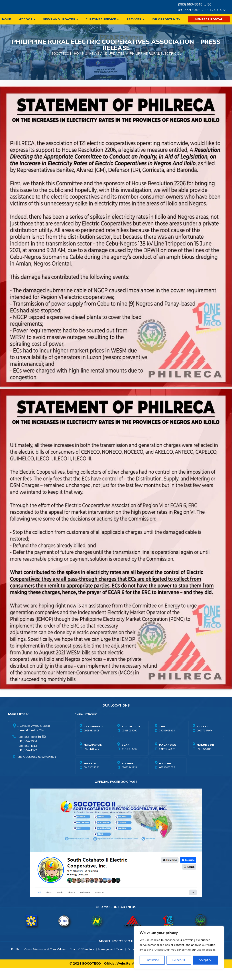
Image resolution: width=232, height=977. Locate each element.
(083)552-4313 (27, 755)
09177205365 (189, 10)
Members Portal (209, 19)
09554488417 (91, 758)
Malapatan (93, 754)
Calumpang (93, 736)
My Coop (25, 19)
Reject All (178, 960)
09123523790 (91, 777)
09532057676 (167, 777)
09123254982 (167, 758)
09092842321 (129, 777)
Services (134, 19)
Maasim (90, 772)
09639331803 (91, 740)
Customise (152, 960)
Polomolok (131, 736)
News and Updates (59, 19)
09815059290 (129, 740)
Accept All (205, 960)
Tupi (163, 736)
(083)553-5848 (27, 746)
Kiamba (127, 772)
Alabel (203, 736)
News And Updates (106, 63)
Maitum (165, 772)
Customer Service (100, 19)
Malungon (205, 754)
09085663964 (167, 740)
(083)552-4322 (27, 760)
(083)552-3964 (27, 751)
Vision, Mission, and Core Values (45, 959)
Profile (15, 959)
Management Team (110, 959)
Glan (125, 754)
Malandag (167, 754)
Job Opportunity (166, 19)
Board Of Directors (82, 959)
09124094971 (216, 10)
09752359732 (129, 758)
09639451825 (204, 758)
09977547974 (204, 740)
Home (6, 19)
